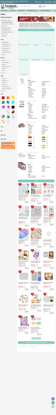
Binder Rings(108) (31, 155)
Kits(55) (43, 155)
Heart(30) (44, 90)
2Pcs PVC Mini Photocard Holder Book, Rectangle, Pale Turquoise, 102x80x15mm (23, 196)
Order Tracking (53, 398)
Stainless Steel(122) (46, 81)
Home (19, 13)
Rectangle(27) (31, 125)
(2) (33, 137)
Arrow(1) (30, 131)
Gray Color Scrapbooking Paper (43, 145)
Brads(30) (30, 157)
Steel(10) (43, 84)
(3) (33, 139)
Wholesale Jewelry (33, 10)
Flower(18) (44, 125)
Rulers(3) (43, 158)
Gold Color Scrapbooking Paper (43, 147)
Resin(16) (44, 118)
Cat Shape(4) (30, 112)
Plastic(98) (30, 82)
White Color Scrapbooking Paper (43, 143)
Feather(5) (30, 111)
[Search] (35, 6)
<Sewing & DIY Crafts (6, 20)
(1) (33, 143)
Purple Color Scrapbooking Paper (30, 141)
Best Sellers (12, 10)
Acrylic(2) (30, 85)
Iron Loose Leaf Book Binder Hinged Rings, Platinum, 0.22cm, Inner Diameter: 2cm (48, 240)
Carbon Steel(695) (31, 81)
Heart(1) (43, 132)
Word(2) (29, 129)
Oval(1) (29, 133)
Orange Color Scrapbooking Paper (43, 137)
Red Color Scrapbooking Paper (30, 137)
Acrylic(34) (44, 117)
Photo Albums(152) (32, 176)
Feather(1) (30, 132)
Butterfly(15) (30, 94)
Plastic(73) (30, 166)
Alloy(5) (43, 170)
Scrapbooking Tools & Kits (32, 152)
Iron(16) (29, 168)
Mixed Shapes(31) (31, 90)
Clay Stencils (30, 345)
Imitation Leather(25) (46, 167)
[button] (55, 10)
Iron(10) (29, 84)
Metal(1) (30, 172)
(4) (47, 141)
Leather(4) (30, 171)
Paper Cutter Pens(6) (46, 157)
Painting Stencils (23, 346)
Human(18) (44, 91)
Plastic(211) (30, 115)
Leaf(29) (30, 91)
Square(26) (44, 105)
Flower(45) (30, 104)
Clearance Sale (21, 10)
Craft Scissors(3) (31, 158)
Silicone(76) (44, 115)
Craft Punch (36, 345)
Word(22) (30, 107)
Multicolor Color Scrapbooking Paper (30, 147)
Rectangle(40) (44, 104)
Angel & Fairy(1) (45, 129)
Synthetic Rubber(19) (32, 118)
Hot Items (36, 180)
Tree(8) (43, 108)
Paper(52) (44, 166)
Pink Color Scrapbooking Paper (43, 141)
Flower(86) (30, 88)
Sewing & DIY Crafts (26, 13)
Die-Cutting (29, 78)
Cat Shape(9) (30, 96)
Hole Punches (49, 345)
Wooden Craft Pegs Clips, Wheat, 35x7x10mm (23, 305)
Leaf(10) (30, 108)
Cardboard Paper (23, 345)
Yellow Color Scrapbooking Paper (30, 139)
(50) (34, 147)
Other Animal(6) (45, 109)
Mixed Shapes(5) (45, 127)
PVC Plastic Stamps (32, 346)
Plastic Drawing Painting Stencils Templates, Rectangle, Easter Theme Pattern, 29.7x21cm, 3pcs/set (48, 196)
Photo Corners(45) (32, 177)
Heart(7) (30, 109)
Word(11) (43, 94)
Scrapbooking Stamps (32, 100)
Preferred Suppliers (45, 10)
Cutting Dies (42, 345)
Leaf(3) (43, 128)
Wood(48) (30, 167)
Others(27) (30, 105)
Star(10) (29, 95)
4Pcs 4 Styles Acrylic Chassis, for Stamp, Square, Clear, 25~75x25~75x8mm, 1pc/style (35, 240)
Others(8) (30, 127)
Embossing (3, 36)
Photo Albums (30, 162)
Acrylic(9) (30, 170)
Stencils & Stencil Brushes (7, 23)
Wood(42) (30, 117)
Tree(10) (43, 95)
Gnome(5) (44, 111)
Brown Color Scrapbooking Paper (30, 145)
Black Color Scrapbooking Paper (30, 143)
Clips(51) (43, 176)
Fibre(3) (43, 171)
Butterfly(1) (44, 131)
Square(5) (30, 128)
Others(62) (44, 88)
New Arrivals (4, 10)
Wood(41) (44, 82)
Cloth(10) (43, 168)
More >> (36, 338)
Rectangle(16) (31, 92)
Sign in (47, 6)
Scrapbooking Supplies (38, 14)
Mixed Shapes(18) (45, 107)
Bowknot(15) (44, 92)
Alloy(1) (43, 85)
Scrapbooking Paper (31, 122)
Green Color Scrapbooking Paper (43, 139)
